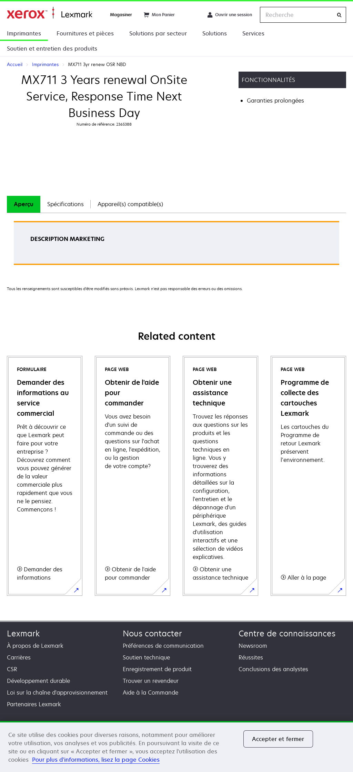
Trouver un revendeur (151, 681)
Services (253, 33)
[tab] (23, 204)
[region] (176, 746)
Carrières (19, 657)
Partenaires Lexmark (34, 704)
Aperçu (23, 204)
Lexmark (23, 633)
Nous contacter (152, 633)
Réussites (251, 657)
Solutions (214, 33)
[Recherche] (339, 15)
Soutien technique (146, 657)
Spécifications (65, 204)
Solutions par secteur (158, 33)
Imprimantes (24, 33)
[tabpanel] (176, 245)
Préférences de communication (163, 645)
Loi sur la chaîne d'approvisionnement (57, 692)
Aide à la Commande (150, 692)
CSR (12, 669)
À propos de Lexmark (35, 645)
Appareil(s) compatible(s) (130, 204)
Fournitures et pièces (85, 33)
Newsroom (253, 645)
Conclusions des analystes (273, 669)
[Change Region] (191, 15)
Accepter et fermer (278, 739)
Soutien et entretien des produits (52, 48)
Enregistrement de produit (157, 669)
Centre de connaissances (287, 633)
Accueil (49, 13)
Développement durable (38, 681)
